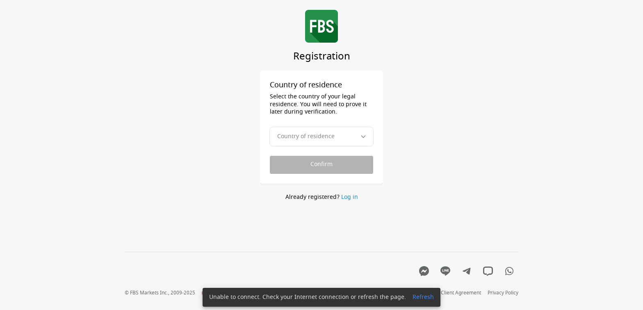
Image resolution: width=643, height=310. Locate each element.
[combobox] (321, 136)
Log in (349, 197)
